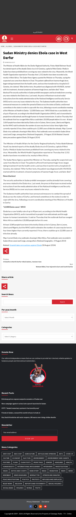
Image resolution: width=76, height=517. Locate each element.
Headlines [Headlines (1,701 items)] (59, 462)
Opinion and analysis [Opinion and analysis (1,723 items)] (51, 475)
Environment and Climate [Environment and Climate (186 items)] (58, 458)
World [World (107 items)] (29, 488)
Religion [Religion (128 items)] (18, 483)
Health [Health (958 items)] (69, 462)
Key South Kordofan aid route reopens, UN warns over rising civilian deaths (29, 417)
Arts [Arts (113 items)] (61, 454)
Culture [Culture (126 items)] (6, 458)
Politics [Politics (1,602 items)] (25, 479)
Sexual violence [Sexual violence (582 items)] (54, 483)
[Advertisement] (38, 14)
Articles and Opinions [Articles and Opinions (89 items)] (47, 454)
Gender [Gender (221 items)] (49, 462)
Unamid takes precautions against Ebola (25, 245)
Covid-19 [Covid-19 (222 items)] (69, 454)
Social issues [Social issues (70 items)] (8, 488)
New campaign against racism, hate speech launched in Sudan (24, 404)
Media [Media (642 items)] (44, 471)
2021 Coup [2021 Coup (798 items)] (18, 454)
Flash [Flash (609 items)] (15, 462)
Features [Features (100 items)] (6, 462)
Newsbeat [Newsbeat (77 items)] (7, 475)
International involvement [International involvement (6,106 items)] (28, 466)
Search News (8, 294)
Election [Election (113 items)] (26, 458)
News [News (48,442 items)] (63, 471)
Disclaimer (45, 502)
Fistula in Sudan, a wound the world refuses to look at (21, 413)
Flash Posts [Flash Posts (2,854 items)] (25, 462)
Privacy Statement (33, 502)
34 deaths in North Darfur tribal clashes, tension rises (38, 260)
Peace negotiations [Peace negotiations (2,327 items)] (11, 479)
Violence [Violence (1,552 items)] (20, 488)
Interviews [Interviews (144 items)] (47, 466)
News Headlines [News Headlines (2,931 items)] (20, 475)
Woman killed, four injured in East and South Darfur (38, 265)
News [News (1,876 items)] (70, 471)
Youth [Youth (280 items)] (37, 488)
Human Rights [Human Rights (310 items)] (8, 466)
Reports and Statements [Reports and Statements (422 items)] (35, 483)
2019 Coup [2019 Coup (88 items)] (7, 454)
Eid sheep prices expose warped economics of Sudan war (22, 399)
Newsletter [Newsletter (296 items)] (35, 475)
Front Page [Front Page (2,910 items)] (38, 462)
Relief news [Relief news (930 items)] (7, 483)
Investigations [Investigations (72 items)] (61, 466)
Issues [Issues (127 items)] (5, 471)
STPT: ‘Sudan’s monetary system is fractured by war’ (20, 408)
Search (62, 302)
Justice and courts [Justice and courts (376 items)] (19, 471)
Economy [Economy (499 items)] (16, 458)
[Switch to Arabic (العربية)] (38, 32)
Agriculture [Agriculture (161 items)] (30, 454)
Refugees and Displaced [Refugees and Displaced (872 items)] (52, 479)
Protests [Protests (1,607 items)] (35, 479)
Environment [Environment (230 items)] (39, 458)
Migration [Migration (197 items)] (53, 471)
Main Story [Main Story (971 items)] (34, 471)
